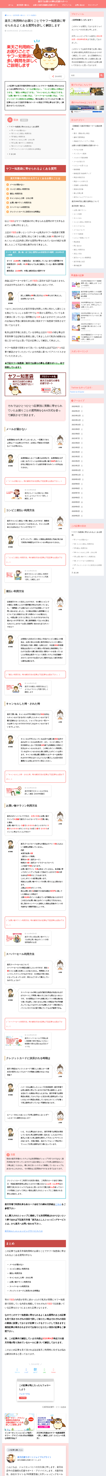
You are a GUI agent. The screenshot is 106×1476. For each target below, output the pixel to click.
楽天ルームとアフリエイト (83, 197)
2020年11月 (78, 478)
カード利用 (78, 215)
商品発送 (77, 242)
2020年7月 (77, 497)
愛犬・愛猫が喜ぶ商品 (81, 134)
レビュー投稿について (81, 239)
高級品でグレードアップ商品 (84, 141)
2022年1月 (77, 412)
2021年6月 (77, 445)
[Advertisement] (87, 368)
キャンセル (78, 219)
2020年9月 (77, 487)
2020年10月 (78, 483)
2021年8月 (77, 435)
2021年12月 (78, 417)
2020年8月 (77, 492)
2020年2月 (77, 520)
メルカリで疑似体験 (81, 158)
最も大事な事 (78, 193)
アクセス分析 (78, 150)
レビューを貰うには (81, 166)
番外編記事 (78, 266)
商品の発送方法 (79, 178)
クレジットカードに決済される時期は (26, 150)
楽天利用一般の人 (23, 5)
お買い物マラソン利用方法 (22, 144)
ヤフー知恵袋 (78, 235)
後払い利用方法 (18, 137)
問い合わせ (78, 246)
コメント (10, 1383)
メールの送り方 (79, 162)
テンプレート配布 (80, 154)
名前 (8, 1402)
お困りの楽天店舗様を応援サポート (45, 5)
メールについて (79, 231)
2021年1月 (77, 468)
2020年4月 (77, 511)
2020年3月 (77, 516)
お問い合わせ (80, 5)
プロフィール (66, 5)
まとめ (12, 155)
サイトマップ (93, 5)
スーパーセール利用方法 (21, 147)
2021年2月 (77, 464)
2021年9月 (77, 431)
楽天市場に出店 (79, 262)
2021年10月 (78, 426)
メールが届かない (18, 131)
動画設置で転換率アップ (82, 174)
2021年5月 (77, 450)
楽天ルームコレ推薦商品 (82, 258)
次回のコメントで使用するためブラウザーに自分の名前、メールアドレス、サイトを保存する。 (36, 1434)
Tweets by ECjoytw (77, 393)
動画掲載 (77, 170)
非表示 (24, 120)
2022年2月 (77, 407)
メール (9, 1412)
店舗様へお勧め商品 (81, 186)
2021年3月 (77, 459)
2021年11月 (78, 421)
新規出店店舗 (78, 190)
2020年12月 (78, 473)
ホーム (10, 5)
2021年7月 (77, 440)
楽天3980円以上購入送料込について (86, 202)
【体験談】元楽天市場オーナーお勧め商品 (86, 127)
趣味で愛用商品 (79, 137)
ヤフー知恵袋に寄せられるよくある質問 (25, 127)
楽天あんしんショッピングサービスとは (24, 1237)
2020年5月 (77, 506)
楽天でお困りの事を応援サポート (53, 1)
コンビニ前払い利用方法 (21, 134)
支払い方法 (78, 254)
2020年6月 (77, 502)
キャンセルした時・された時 (22, 141)
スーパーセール (79, 227)
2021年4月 (77, 454)
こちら (58, 1210)
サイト (8, 1423)
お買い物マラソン (80, 211)
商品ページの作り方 (81, 182)
